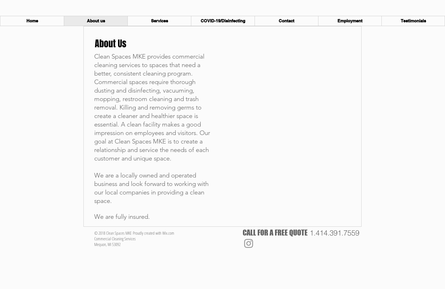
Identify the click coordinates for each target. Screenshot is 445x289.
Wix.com (168, 233)
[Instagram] (249, 243)
